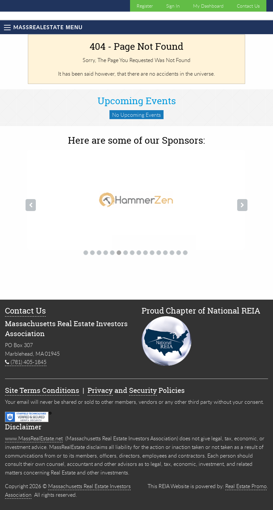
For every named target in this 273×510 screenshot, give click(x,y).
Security (143, 390)
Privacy (100, 390)
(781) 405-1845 (25, 362)
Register (145, 6)
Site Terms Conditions (42, 390)
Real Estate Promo (246, 486)
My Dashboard (208, 6)
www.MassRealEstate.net (34, 438)
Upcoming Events (137, 101)
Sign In (173, 6)
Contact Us (248, 6)
